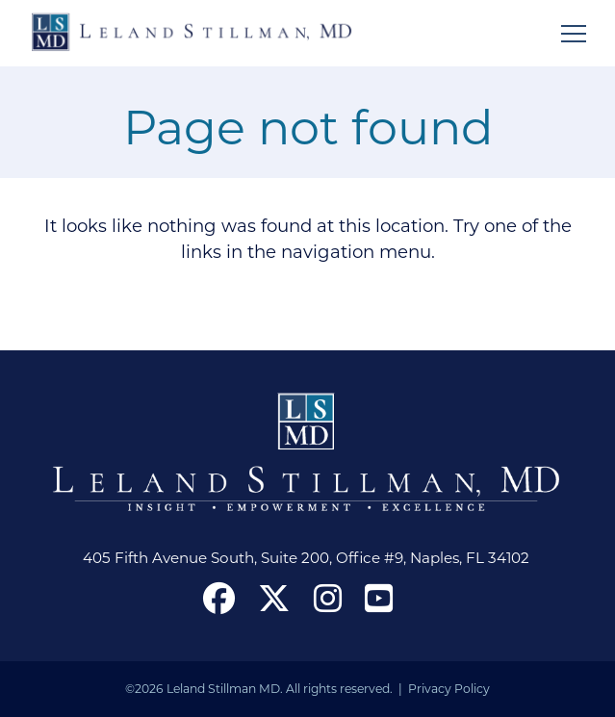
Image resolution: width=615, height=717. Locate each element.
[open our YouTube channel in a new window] (379, 598)
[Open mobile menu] (573, 33)
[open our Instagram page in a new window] (328, 598)
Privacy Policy (449, 688)
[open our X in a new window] (274, 598)
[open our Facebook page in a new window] (219, 598)
